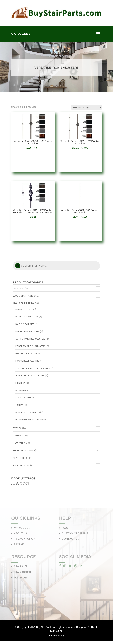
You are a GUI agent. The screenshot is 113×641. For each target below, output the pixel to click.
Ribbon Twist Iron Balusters (30, 346)
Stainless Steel (23, 397)
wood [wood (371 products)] (22, 483)
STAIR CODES (22, 572)
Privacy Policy (56, 635)
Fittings (17, 428)
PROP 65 (19, 545)
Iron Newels (21, 383)
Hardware (19, 443)
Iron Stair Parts (23, 303)
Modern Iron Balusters (27, 412)
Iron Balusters (23, 309)
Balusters (18, 288)
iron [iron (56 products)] (13, 484)
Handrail (18, 435)
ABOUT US (20, 534)
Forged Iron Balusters (27, 331)
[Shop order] (86, 107)
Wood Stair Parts (23, 295)
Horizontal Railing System (29, 419)
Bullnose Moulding (24, 450)
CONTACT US (70, 539)
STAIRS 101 (20, 567)
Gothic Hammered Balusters (30, 338)
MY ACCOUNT (23, 528)
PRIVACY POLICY (24, 539)
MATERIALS (21, 578)
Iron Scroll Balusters (27, 360)
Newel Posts (20, 458)
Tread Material (21, 465)
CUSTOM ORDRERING (75, 534)
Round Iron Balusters (26, 316)
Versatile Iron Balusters (30, 375)
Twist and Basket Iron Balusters (32, 368)
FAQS (65, 528)
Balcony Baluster (24, 324)
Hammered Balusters (26, 353)
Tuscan (19, 405)
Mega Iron (20, 390)
